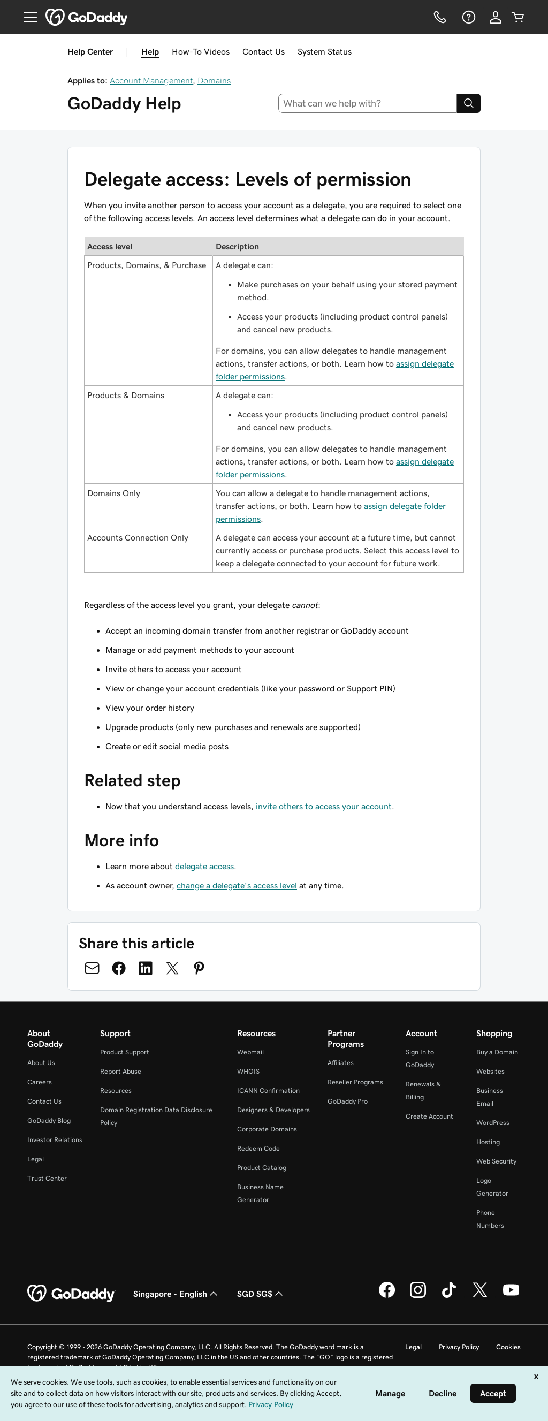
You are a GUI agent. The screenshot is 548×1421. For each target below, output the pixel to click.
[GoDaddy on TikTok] (449, 1296)
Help (150, 51)
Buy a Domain (497, 1051)
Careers (39, 1081)
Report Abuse (120, 1071)
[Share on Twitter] (172, 968)
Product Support (124, 1051)
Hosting (488, 1141)
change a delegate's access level (237, 885)
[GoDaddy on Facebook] (387, 1296)
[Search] (469, 103)
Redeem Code (258, 1148)
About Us (41, 1062)
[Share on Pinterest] (199, 968)
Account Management (151, 80)
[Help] (467, 17)
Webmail (250, 1051)
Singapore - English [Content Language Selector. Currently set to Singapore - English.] (176, 1293)
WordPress (492, 1122)
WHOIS (248, 1071)
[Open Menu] (26, 17)
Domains (214, 80)
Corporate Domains (267, 1129)
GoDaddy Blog (49, 1120)
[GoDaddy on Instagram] (418, 1296)
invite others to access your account (324, 806)
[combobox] (368, 103)
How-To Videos (201, 51)
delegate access (204, 866)
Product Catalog (261, 1167)
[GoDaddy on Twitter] (480, 1296)
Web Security (496, 1161)
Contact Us (263, 51)
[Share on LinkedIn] (145, 968)
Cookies (508, 1346)
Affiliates (341, 1062)
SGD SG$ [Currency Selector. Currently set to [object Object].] (261, 1293)
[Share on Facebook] (118, 968)
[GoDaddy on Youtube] (511, 1296)
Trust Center (47, 1178)
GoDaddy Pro (348, 1101)
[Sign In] (495, 17)
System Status (325, 51)
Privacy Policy (459, 1346)
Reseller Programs (355, 1081)
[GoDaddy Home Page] (71, 1294)
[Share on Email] (92, 968)
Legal (35, 1159)
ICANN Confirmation (268, 1090)
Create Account (429, 1116)
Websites (490, 1071)
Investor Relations (54, 1139)
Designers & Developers (273, 1109)
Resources (116, 1090)
